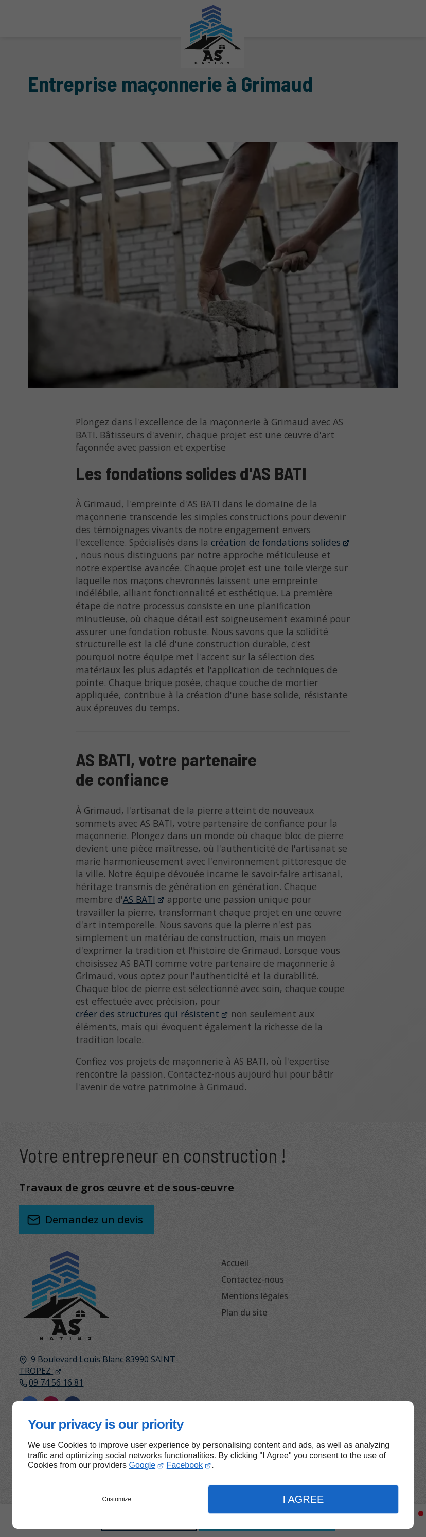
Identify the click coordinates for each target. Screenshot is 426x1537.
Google (142, 1465)
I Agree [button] (303, 1499)
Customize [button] (117, 1499)
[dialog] (213, 1465)
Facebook (185, 1465)
